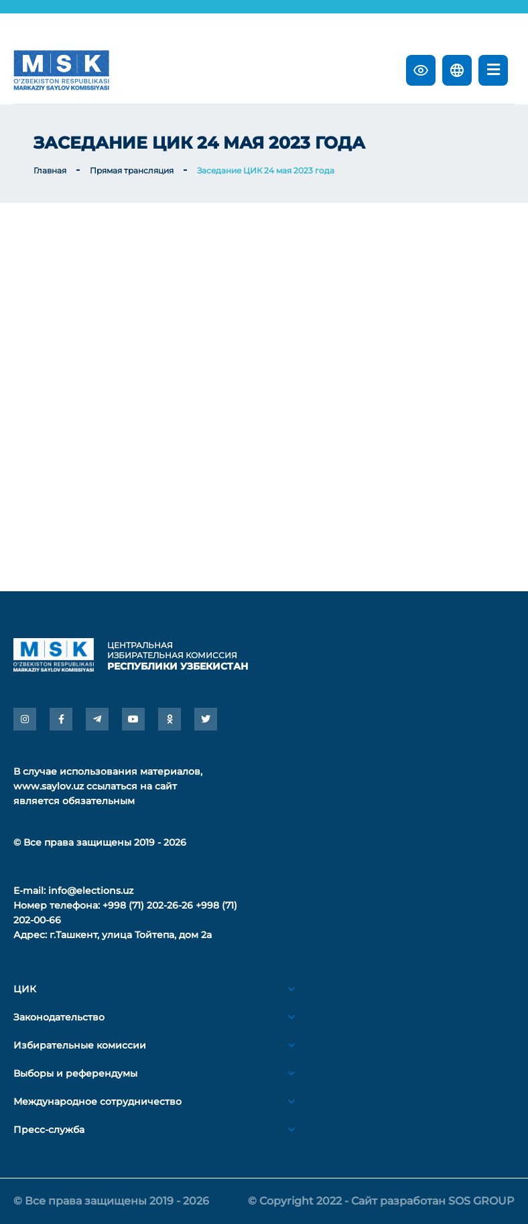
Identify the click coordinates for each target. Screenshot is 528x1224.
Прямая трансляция (132, 170)
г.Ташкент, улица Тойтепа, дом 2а (131, 935)
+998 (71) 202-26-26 (148, 905)
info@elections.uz (90, 891)
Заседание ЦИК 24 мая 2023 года (265, 170)
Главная (50, 170)
